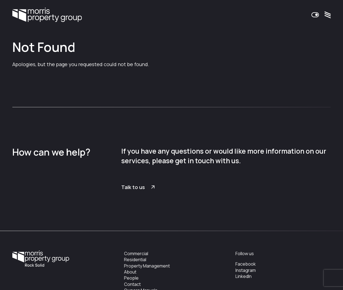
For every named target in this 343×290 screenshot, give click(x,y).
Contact (132, 284)
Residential (135, 260)
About (130, 272)
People (131, 278)
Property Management (147, 266)
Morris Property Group (47, 15)
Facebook (245, 264)
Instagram (245, 270)
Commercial (136, 253)
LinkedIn (243, 276)
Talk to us (133, 187)
